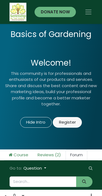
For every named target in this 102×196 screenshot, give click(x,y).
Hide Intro (35, 122)
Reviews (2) (49, 155)
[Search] (84, 181)
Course (18, 155)
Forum (76, 155)
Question (33, 168)
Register (67, 122)
